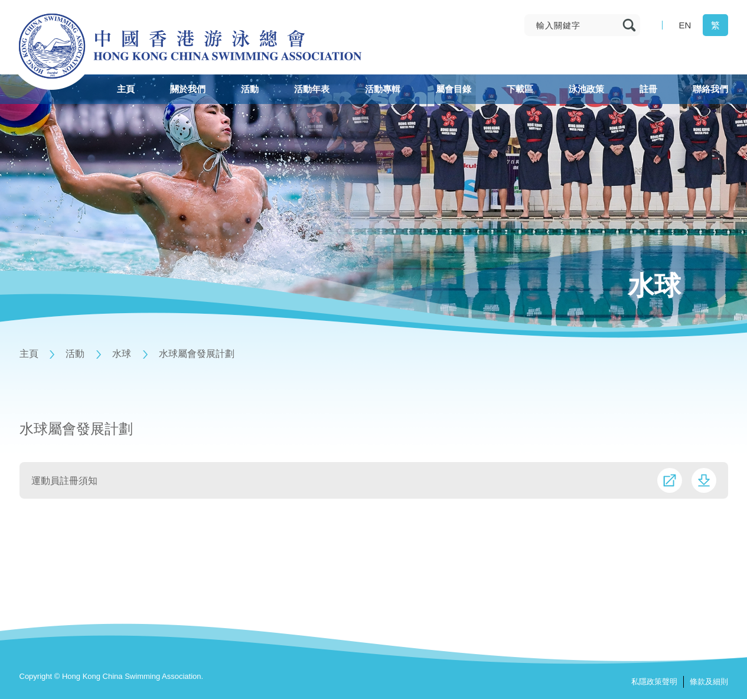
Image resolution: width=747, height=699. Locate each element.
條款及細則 (709, 681)
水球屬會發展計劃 (196, 354)
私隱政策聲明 (654, 681)
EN (685, 25)
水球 (121, 354)
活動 (75, 354)
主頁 (28, 354)
